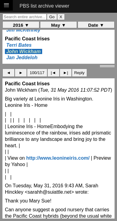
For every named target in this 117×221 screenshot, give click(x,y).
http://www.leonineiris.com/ (58, 158)
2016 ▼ (21, 25)
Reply (79, 72)
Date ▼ (96, 25)
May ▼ (58, 25)
